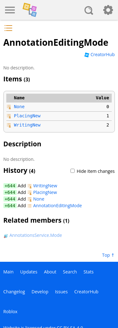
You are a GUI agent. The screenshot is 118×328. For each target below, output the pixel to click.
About (50, 272)
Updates (28, 272)
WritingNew (27, 124)
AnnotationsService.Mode (32, 235)
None (19, 106)
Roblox (10, 311)
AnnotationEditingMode (54, 205)
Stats (88, 272)
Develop (39, 292)
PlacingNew (27, 115)
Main (8, 272)
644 (11, 185)
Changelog (14, 292)
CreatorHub (99, 54)
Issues (61, 292)
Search (70, 272)
